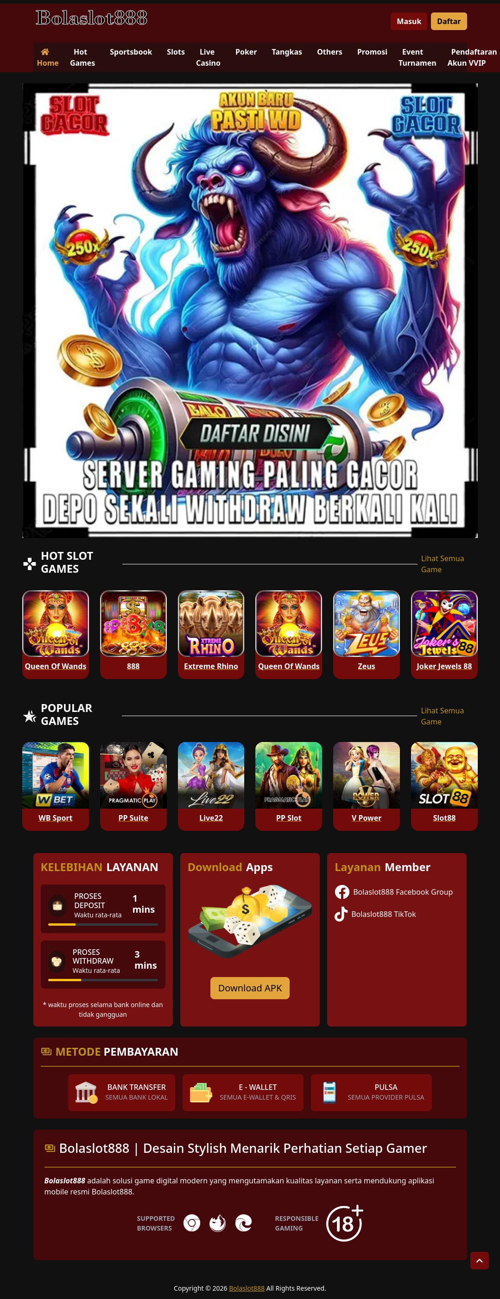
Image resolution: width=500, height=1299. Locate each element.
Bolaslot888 (247, 1288)
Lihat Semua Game (442, 564)
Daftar (449, 21)
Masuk (409, 21)
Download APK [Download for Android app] (250, 988)
